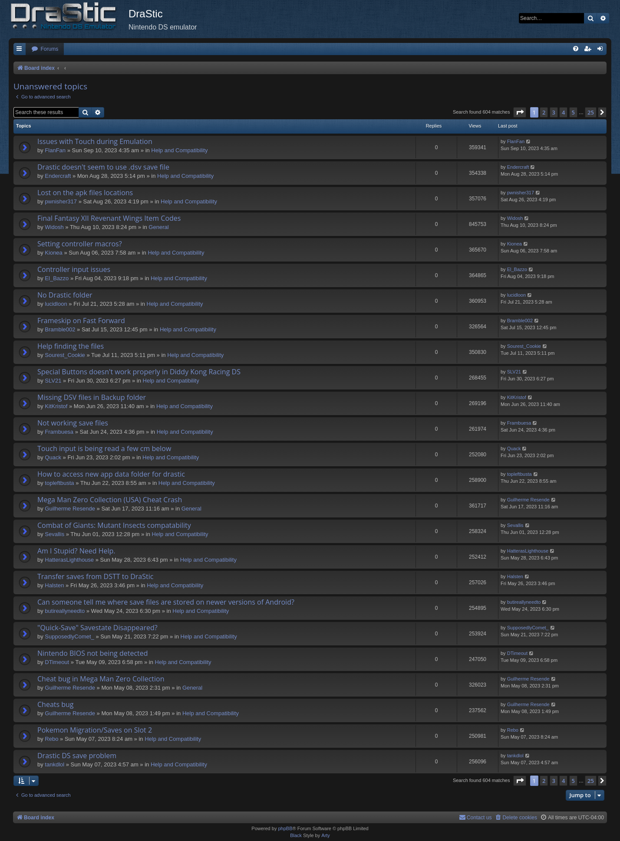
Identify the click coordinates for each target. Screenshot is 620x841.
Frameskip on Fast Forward (81, 320)
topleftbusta (59, 483)
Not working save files (72, 423)
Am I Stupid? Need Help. (76, 551)
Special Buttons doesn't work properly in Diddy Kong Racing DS (139, 371)
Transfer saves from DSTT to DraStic (95, 576)
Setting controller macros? (79, 244)
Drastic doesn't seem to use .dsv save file (103, 167)
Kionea (53, 252)
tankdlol (54, 764)
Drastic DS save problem (76, 755)
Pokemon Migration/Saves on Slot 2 (94, 730)
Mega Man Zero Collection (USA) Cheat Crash (109, 499)
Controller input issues (73, 269)
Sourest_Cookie (65, 355)
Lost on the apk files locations (85, 192)
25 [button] (590, 112)
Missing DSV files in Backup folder (91, 397)
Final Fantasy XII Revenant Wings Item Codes (109, 218)
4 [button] (563, 112)
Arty (325, 835)
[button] (519, 112)
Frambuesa (59, 432)
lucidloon (56, 304)
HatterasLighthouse (69, 559)
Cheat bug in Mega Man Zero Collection (101, 679)
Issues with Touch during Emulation (94, 141)
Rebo (51, 739)
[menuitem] (44, 49)
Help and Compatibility (179, 150)
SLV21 (53, 380)
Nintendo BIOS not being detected (92, 653)
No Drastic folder (64, 295)
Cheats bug (55, 704)
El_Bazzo (57, 278)
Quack (53, 457)
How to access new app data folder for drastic (111, 474)
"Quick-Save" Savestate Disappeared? (97, 627)
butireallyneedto (65, 611)
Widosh (54, 227)
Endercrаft (58, 176)
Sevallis (54, 534)
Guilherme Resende (70, 508)
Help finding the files (70, 346)
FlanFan (55, 150)
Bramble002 (60, 329)
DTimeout (57, 662)
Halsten (54, 585)
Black (296, 835)
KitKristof (56, 406)
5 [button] (573, 112)
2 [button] (543, 112)
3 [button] (553, 112)
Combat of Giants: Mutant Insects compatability (114, 525)
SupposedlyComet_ (69, 636)
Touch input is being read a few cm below (104, 448)
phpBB (285, 828)
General (158, 227)
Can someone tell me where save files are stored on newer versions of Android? (165, 602)
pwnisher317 (61, 201)
